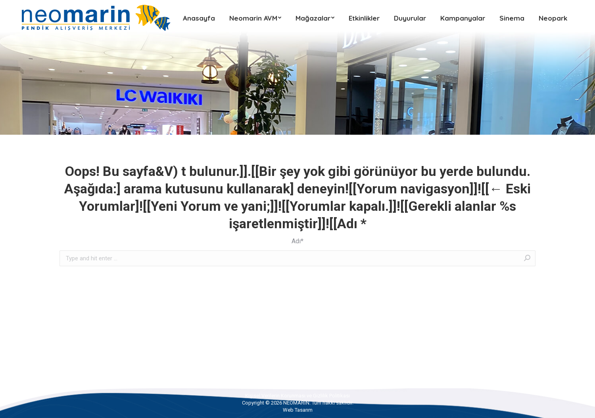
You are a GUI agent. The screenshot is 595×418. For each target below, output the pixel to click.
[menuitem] (199, 18)
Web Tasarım (298, 410)
